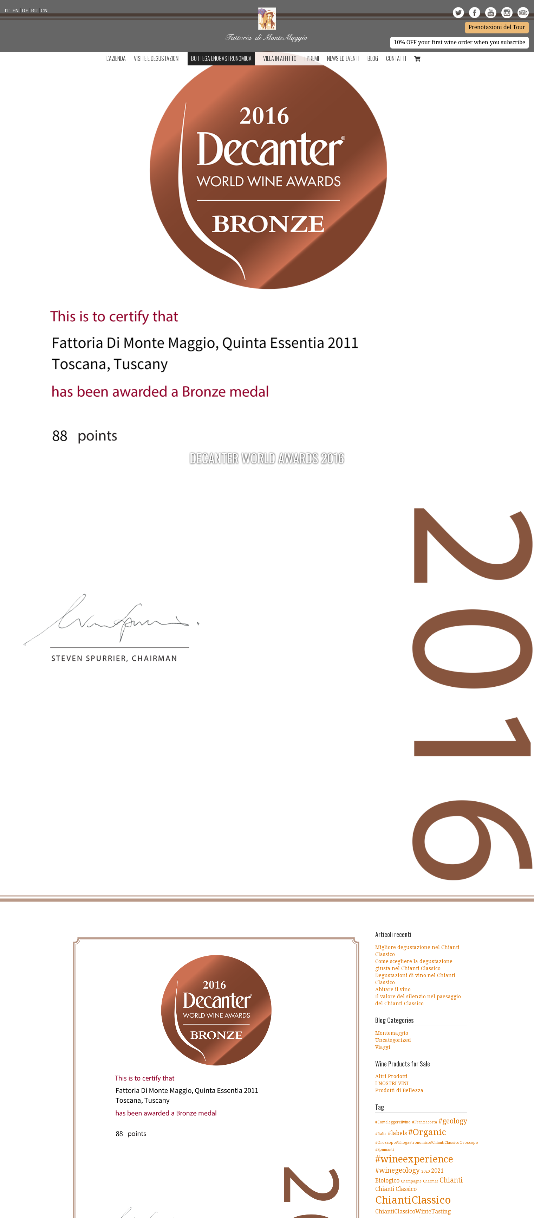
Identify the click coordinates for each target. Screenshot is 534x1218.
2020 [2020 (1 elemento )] (425, 1171)
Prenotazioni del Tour (497, 27)
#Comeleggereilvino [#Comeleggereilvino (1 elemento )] (393, 1122)
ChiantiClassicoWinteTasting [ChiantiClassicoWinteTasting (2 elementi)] (413, 1211)
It (7, 10)
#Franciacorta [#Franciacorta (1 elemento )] (424, 1122)
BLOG (372, 58)
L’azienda (116, 58)
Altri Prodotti (391, 1076)
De (25, 10)
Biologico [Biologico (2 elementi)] (387, 1180)
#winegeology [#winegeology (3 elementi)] (397, 1170)
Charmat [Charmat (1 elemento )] (430, 1181)
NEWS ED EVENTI (343, 58)
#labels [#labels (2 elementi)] (397, 1133)
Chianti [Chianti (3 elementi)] (451, 1180)
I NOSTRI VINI (392, 1083)
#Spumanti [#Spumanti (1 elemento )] (384, 1149)
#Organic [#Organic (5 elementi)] (427, 1132)
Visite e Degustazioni (157, 58)
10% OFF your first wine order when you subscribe (459, 42)
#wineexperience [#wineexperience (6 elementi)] (414, 1159)
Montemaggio (391, 1033)
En (15, 10)
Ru (34, 10)
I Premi (312, 58)
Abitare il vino (393, 989)
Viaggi (382, 1047)
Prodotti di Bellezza (399, 1090)
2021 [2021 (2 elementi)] (437, 1170)
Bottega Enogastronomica (221, 58)
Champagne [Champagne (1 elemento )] (411, 1181)
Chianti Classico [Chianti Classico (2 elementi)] (396, 1189)
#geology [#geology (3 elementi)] (452, 1121)
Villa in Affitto (280, 58)
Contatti (396, 58)
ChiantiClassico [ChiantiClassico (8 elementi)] (413, 1200)
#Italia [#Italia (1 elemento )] (380, 1134)
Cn (44, 10)
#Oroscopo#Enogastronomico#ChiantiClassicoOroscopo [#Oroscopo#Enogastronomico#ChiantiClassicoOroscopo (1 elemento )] (426, 1142)
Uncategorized (393, 1040)
